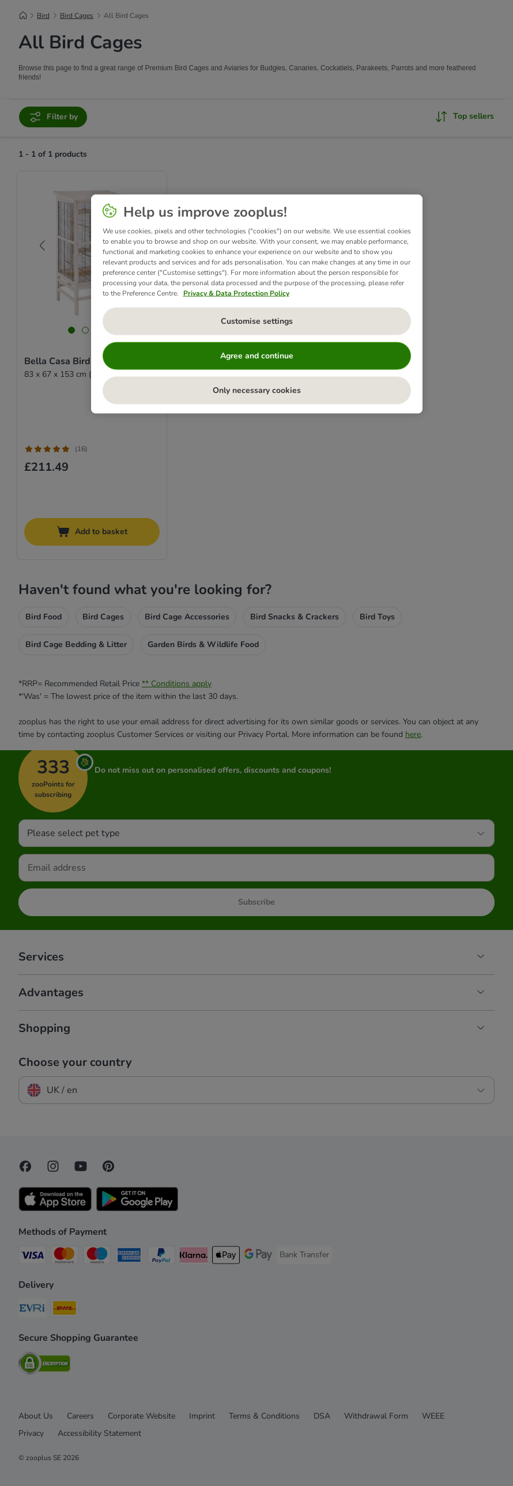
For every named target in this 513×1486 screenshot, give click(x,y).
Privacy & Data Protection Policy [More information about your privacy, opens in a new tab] (236, 292)
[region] (257, 303)
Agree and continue (256, 355)
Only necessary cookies (257, 390)
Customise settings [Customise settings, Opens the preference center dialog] (257, 321)
